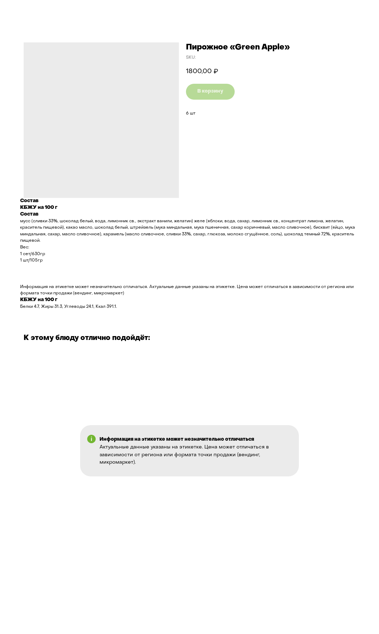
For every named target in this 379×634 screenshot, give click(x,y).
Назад (18, 10)
